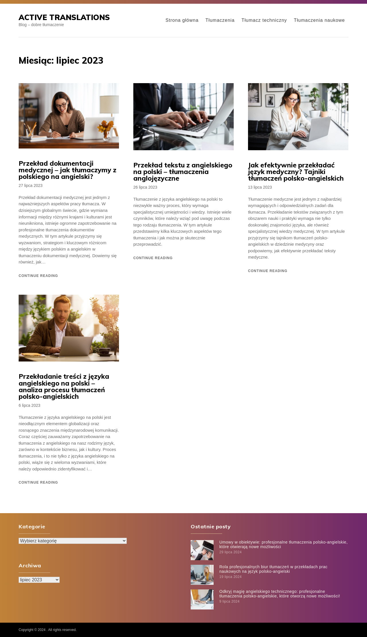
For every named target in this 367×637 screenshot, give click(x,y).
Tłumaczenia (220, 20)
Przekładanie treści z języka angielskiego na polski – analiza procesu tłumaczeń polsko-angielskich (64, 386)
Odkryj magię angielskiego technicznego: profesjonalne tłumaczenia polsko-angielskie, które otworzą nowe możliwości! (279, 593)
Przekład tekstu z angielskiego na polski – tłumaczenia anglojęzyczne (182, 171)
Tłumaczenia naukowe (319, 20)
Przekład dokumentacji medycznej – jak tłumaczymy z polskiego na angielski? (67, 170)
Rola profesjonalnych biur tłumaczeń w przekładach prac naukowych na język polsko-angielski (273, 568)
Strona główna (181, 20)
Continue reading (38, 276)
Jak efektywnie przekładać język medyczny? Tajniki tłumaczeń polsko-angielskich (296, 171)
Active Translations (64, 17)
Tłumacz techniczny (264, 20)
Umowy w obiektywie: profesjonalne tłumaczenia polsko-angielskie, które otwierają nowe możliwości (283, 544)
